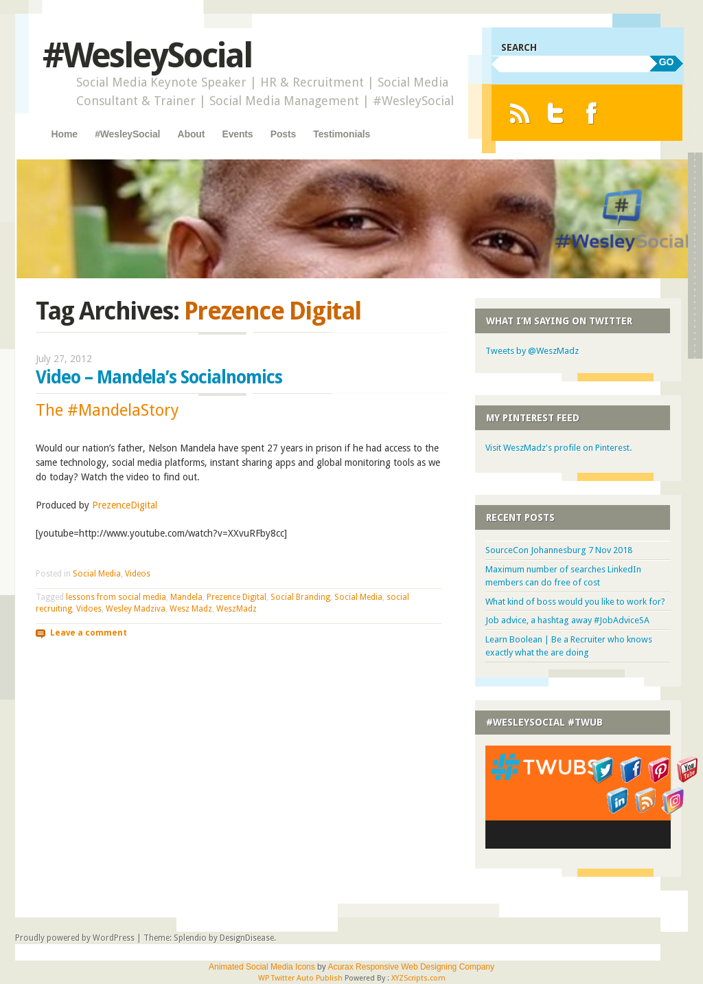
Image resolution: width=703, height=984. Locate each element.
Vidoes (89, 609)
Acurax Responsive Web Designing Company (410, 967)
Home (64, 133)
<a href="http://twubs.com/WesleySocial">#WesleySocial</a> (578, 797)
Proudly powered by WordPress (75, 938)
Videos (137, 574)
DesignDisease (247, 938)
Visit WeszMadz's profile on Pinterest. (558, 448)
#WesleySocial (147, 55)
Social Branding (300, 597)
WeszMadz (236, 609)
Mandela (186, 597)
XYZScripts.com (418, 978)
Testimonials (341, 133)
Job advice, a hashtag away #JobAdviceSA (567, 620)
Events (237, 133)
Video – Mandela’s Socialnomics (159, 377)
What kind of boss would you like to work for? (575, 601)
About (191, 133)
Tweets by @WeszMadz (532, 351)
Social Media (97, 574)
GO (666, 61)
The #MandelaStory (107, 410)
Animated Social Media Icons (262, 967)
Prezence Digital (236, 597)
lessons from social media (116, 597)
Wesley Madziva (135, 609)
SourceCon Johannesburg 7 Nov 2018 (558, 550)
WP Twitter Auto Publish (300, 978)
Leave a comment (88, 632)
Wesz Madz (191, 609)
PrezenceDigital (124, 505)
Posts (283, 133)
